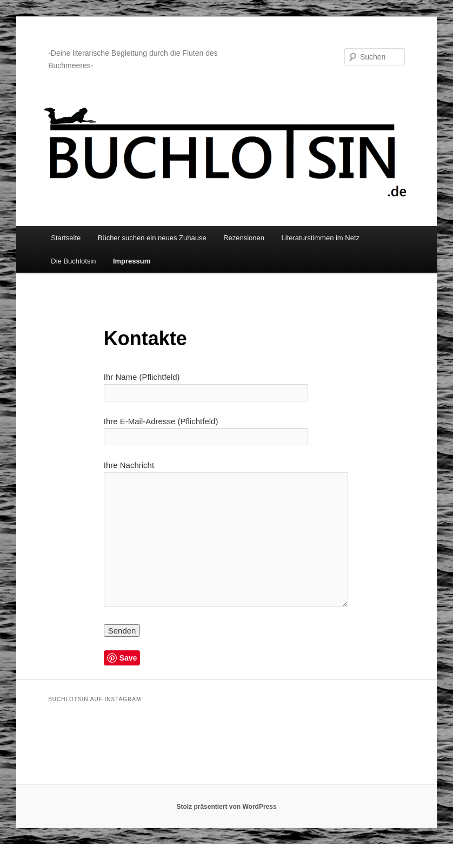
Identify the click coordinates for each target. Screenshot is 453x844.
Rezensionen (243, 238)
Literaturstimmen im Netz (320, 238)
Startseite (66, 238)
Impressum (131, 261)
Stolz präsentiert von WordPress (226, 806)
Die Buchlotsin (73, 261)
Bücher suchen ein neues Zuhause (152, 238)
